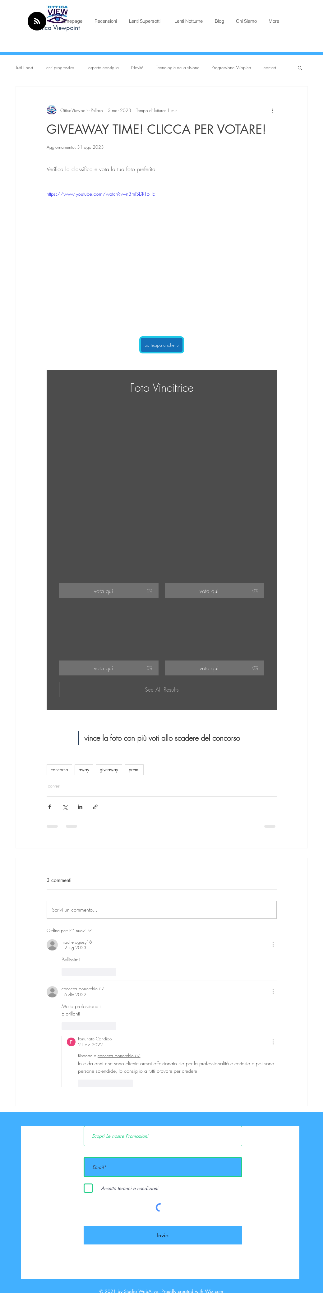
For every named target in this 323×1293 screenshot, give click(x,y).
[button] (300, 67)
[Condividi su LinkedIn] (80, 807)
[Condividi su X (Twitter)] (65, 807)
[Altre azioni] (273, 110)
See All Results (161, 689)
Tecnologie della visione (177, 67)
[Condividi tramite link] (95, 807)
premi (134, 770)
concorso (59, 770)
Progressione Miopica (231, 67)
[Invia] (163, 1235)
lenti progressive (59, 67)
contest (270, 67)
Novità (137, 67)
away (84, 770)
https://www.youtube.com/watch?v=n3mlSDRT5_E (101, 193)
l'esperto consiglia (102, 67)
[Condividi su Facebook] (50, 807)
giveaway (109, 770)
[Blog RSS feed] (37, 21)
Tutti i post (24, 67)
